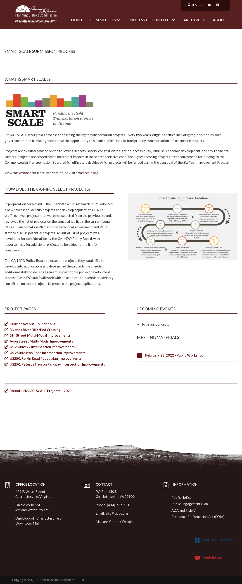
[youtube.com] (197, 557)
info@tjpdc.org (116, 513)
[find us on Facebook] (197, 540)
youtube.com (213, 557)
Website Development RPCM (63, 580)
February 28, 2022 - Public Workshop (174, 355)
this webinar (22, 173)
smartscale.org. (87, 173)
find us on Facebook (218, 540)
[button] (187, 355)
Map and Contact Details (114, 522)
